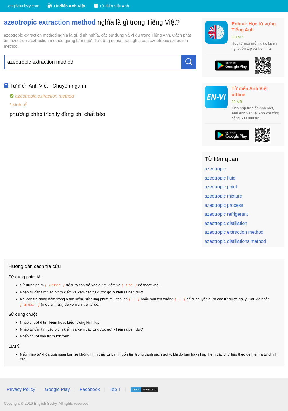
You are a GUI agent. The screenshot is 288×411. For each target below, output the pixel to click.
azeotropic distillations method (235, 241)
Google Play (57, 388)
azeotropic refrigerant (226, 214)
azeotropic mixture (223, 196)
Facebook (90, 388)
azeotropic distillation (226, 223)
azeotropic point (221, 186)
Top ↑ (115, 388)
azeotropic (215, 168)
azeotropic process (224, 205)
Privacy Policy (21, 388)
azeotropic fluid (220, 178)
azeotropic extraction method (234, 232)
